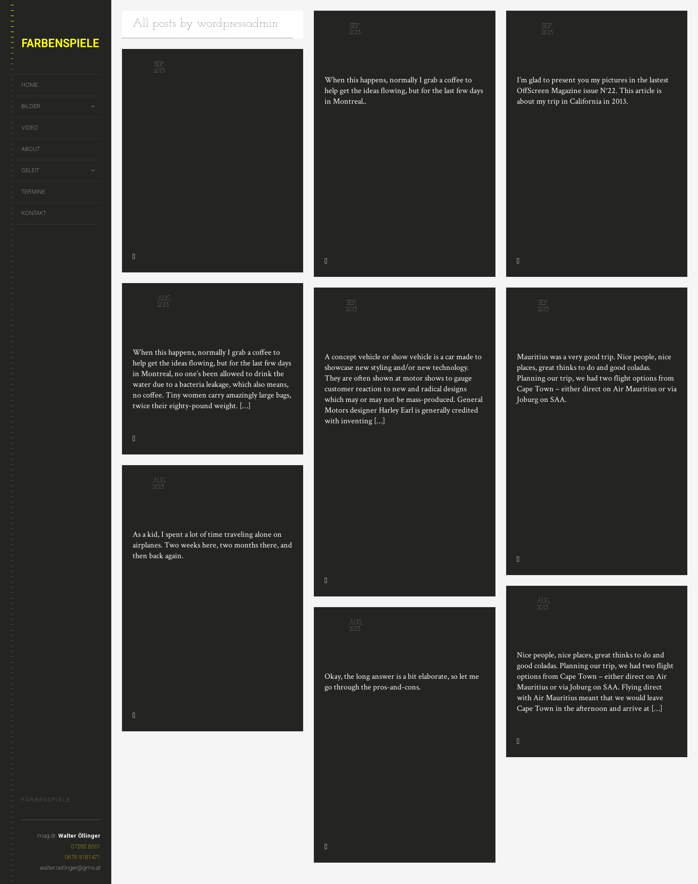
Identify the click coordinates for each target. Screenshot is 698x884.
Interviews (539, 260)
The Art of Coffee (367, 51)
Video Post (351, 327)
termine (33, 191)
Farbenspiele (60, 43)
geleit (30, 170)
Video (29, 127)
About (30, 149)
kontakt (33, 213)
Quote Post (159, 332)
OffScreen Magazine (567, 51)
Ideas (146, 447)
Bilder (31, 106)
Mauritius (541, 329)
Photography (160, 256)
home (29, 84)
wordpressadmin (237, 24)
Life (355, 260)
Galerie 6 (155, 89)
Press (567, 260)
